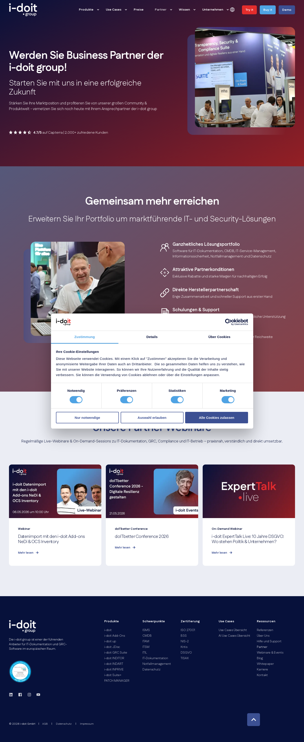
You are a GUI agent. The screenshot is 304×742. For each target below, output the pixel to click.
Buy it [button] (267, 10)
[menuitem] (98, 9)
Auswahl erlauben (152, 417)
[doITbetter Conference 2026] (152, 515)
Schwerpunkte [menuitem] (153, 622)
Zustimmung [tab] (84, 337)
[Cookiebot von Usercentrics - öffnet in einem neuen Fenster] (228, 322)
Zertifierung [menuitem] (190, 622)
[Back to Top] (253, 719)
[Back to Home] (23, 9)
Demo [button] (286, 10)
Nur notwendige (87, 417)
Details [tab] (152, 337)
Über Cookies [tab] (220, 337)
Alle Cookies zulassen (216, 417)
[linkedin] (12, 695)
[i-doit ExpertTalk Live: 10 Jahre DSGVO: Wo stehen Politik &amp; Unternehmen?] (249, 515)
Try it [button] (249, 10)
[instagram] (29, 695)
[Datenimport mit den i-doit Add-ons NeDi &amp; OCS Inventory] (55, 515)
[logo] (22, 626)
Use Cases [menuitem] (226, 622)
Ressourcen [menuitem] (266, 622)
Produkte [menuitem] (111, 622)
